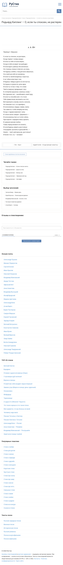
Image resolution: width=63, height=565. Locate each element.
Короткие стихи (9, 468)
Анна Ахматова (9, 288)
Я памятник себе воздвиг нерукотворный (18, 384)
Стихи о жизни (9, 454)
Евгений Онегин (9, 366)
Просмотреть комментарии (31, 241)
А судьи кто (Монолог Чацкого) (14, 402)
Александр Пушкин (10, 259)
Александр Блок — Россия (13, 423)
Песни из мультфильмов (12, 535)
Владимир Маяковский (12, 277)
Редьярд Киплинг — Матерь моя (14, 172)
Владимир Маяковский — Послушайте (17, 430)
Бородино (7, 369)
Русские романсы (10, 531)
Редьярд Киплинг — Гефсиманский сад (16, 176)
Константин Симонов (11, 328)
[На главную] (11, 6)
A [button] (28, 47)
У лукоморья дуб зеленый (13, 376)
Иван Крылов (8, 270)
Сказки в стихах (9, 508)
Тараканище (8, 398)
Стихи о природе (9, 458)
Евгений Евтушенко (10, 324)
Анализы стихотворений (9, 554)
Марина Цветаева (10, 299)
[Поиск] (29, 11)
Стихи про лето (9, 486)
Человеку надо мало (11, 412)
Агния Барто (8, 306)
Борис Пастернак (10, 310)
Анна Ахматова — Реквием (13, 427)
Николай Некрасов (10, 274)
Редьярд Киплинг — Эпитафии (14, 179)
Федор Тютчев (9, 281)
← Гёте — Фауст (17, 144)
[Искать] (59, 11)
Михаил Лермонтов (10, 263)
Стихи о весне (8, 483)
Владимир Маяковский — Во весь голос (16, 198)
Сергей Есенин (9, 267)
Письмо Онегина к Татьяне (13, 420)
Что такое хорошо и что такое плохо (16, 405)
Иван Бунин (8, 331)
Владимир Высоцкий (11, 292)
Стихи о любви (9, 447)
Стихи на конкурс (10, 504)
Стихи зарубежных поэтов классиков (15, 154)
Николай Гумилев (10, 346)
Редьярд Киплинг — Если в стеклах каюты (17, 166)
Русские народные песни (12, 521)
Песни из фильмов (10, 539)
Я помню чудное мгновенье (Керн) (15, 373)
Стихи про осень (9, 476)
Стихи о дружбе (9, 461)
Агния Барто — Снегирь (12, 205)
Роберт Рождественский (12, 353)
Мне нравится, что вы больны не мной (17, 409)
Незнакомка (8, 391)
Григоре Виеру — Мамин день (13, 192)
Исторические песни (11, 528)
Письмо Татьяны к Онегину (13, 416)
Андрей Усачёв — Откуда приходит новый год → (46, 144)
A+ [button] (33, 47)
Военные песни (9, 524)
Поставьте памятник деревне (13, 202)
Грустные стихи (9, 472)
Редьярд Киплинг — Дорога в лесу (15, 169)
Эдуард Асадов (9, 320)
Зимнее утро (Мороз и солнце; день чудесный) (20, 387)
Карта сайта (19, 561)
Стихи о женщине (10, 465)
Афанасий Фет (9, 285)
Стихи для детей (9, 450)
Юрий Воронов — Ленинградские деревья (17, 195)
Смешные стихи (9, 490)
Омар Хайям (8, 338)
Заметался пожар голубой (13, 434)
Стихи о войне (8, 497)
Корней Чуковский (10, 317)
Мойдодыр (7, 394)
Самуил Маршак (9, 313)
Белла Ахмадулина (10, 342)
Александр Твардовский (12, 349)
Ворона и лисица (9, 380)
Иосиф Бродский (9, 295)
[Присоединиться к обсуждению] (31, 228)
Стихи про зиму (9, 479)
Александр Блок (9, 303)
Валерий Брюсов (9, 335)
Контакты (37, 558)
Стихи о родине (9, 501)
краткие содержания (24, 554)
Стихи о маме (8, 493)
